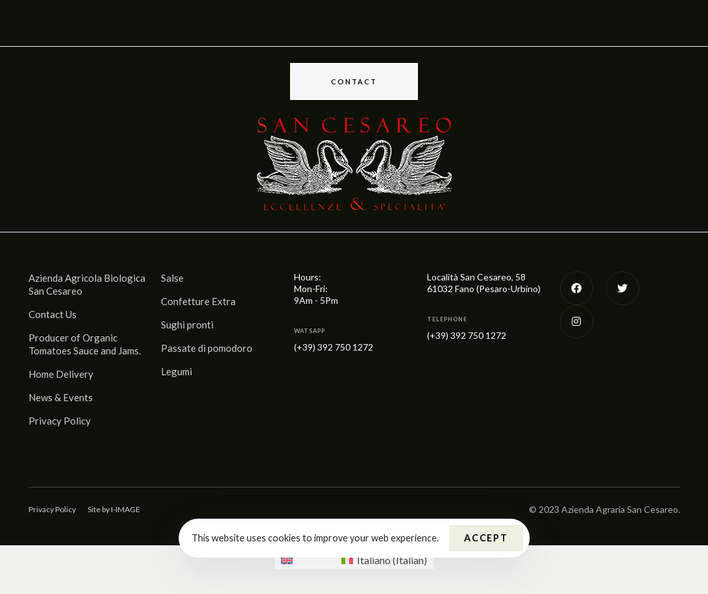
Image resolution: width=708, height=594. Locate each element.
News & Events (61, 397)
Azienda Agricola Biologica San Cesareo (87, 284)
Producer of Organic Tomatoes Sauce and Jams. (85, 344)
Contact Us (53, 314)
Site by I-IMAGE (114, 509)
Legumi (176, 371)
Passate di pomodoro (206, 348)
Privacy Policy (60, 421)
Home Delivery (61, 374)
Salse (172, 278)
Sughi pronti (187, 324)
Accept (486, 537)
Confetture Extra (198, 301)
